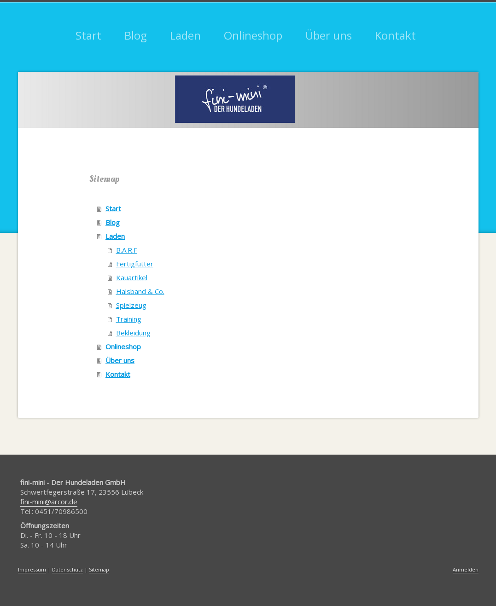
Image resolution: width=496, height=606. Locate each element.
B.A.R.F (126, 249)
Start (113, 208)
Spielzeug (131, 305)
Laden (115, 236)
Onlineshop (123, 346)
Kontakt (117, 374)
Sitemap (99, 569)
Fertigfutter (134, 263)
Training (128, 318)
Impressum (32, 569)
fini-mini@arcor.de (48, 501)
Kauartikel (131, 277)
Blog (112, 222)
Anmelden (465, 569)
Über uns (119, 360)
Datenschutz (67, 569)
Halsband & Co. (140, 291)
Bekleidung (133, 332)
